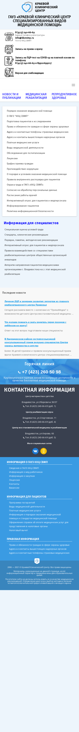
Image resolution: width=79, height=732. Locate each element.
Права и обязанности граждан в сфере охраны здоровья (38, 126)
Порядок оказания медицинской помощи (29, 111)
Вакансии (14, 487)
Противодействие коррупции (23, 169)
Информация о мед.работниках (26, 472)
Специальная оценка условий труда (24, 229)
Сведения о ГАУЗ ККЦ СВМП (24, 468)
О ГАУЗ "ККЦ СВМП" (18, 116)
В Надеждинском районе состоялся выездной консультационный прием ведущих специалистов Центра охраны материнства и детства (36, 342)
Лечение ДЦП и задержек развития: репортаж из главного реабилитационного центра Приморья (37, 302)
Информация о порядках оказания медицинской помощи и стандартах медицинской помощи (35, 516)
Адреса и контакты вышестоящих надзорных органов (36, 137)
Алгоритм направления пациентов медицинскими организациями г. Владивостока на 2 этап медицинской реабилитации (35, 269)
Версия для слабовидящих (29, 73)
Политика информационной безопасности (30, 211)
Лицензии (12, 158)
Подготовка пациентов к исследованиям (29, 121)
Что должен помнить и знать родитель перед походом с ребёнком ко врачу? (35, 323)
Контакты (14, 483)
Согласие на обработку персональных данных (32, 190)
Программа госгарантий (22, 502)
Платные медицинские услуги (23, 142)
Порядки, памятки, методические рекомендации (31, 240)
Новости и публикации (11, 96)
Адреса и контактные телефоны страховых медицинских (37, 132)
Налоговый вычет (18, 530)
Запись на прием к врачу (29, 49)
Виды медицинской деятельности (25, 147)
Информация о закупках (22, 475)
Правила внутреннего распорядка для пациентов (33, 179)
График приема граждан (20, 163)
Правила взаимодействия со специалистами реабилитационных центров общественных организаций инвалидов (36, 255)
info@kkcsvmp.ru (24, 38)
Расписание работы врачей (22, 195)
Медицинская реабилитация (36, 96)
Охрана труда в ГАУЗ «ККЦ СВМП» (25, 184)
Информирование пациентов (23, 206)
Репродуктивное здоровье (64, 96)
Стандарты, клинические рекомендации (26, 234)
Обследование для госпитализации (26, 153)
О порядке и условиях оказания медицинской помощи (37, 174)
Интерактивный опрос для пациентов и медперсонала (36, 200)
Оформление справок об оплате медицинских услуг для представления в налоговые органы (38, 524)
